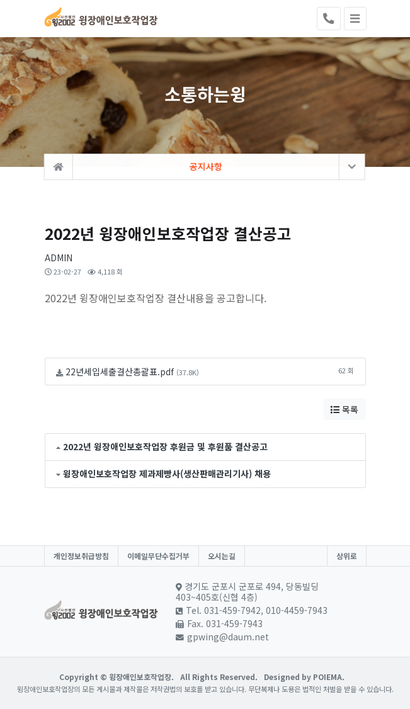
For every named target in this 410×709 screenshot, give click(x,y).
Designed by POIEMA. (304, 676)
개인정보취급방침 (81, 555)
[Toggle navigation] (355, 19)
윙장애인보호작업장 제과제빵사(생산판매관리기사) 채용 (167, 473)
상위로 (346, 555)
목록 (344, 409)
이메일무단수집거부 (158, 555)
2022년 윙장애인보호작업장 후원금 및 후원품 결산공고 (165, 446)
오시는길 (222, 555)
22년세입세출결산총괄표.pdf (119, 371)
